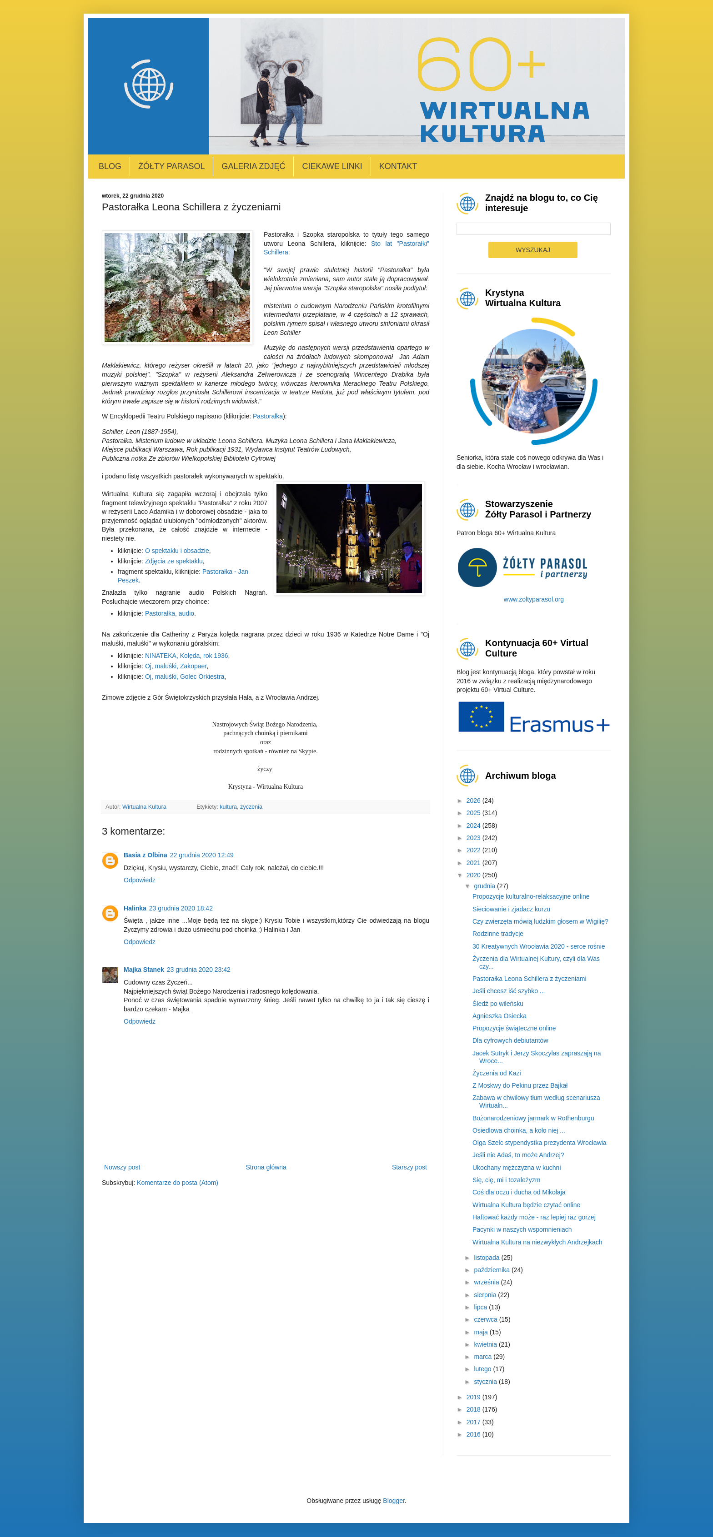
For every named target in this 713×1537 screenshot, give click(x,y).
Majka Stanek (144, 969)
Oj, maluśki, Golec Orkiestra (184, 676)
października (493, 1269)
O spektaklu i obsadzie (177, 550)
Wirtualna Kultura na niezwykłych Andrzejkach (537, 1242)
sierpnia (486, 1294)
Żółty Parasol (171, 166)
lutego (483, 1369)
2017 (474, 1422)
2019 (474, 1397)
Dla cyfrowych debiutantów (510, 1040)
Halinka (135, 908)
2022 (474, 850)
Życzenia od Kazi (496, 1073)
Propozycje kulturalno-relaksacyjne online (531, 896)
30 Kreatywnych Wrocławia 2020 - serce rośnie (538, 946)
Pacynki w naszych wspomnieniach (522, 1229)
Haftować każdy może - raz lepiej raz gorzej (534, 1217)
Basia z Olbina (145, 855)
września (487, 1282)
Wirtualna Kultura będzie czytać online (526, 1205)
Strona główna (266, 1167)
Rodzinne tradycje (497, 933)
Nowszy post (122, 1167)
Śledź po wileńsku (497, 1003)
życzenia (251, 807)
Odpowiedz (140, 880)
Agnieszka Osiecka (499, 1016)
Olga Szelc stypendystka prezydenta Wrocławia (539, 1142)
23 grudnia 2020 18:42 (181, 908)
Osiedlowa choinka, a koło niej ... (518, 1130)
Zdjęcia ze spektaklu (174, 561)
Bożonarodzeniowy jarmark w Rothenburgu (533, 1118)
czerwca (486, 1319)
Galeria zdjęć (253, 166)
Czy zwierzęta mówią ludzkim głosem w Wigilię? (540, 921)
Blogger (393, 1500)
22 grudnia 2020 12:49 (202, 855)
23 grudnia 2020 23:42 (199, 969)
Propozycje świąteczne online (514, 1028)
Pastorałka (268, 416)
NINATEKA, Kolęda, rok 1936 (186, 655)
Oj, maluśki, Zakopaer (175, 666)
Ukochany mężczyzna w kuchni (516, 1167)
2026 (474, 800)
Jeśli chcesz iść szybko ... (508, 991)
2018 (474, 1409)
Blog (110, 166)
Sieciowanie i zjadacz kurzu (511, 909)
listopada (487, 1257)
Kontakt (398, 166)
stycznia (486, 1381)
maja (481, 1332)
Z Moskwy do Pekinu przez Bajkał (519, 1085)
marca (483, 1356)
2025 (474, 812)
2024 (474, 825)
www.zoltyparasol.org (534, 599)
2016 (474, 1434)
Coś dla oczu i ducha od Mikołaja (519, 1192)
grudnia (485, 886)
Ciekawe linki (332, 166)
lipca (481, 1307)
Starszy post (409, 1167)
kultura (228, 807)
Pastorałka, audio (169, 613)
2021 (474, 862)
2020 (474, 875)
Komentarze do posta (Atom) (177, 1182)
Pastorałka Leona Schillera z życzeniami (529, 978)
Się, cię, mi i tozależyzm (506, 1180)
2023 (474, 837)
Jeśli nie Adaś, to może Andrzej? (518, 1155)
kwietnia (486, 1344)
